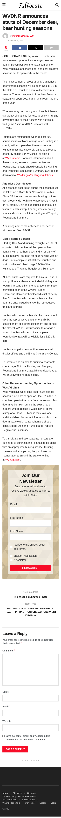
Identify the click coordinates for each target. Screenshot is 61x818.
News (5, 794)
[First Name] (30, 523)
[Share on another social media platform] (51, 47)
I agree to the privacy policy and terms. (29, 546)
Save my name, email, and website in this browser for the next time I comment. (28, 739)
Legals (43, 804)
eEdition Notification (25, 555)
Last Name (16, 531)
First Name (16, 517)
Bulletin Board (28, 801)
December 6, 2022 (15, 40)
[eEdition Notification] (11, 556)
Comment (8, 652)
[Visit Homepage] (30, 5)
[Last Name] (30, 536)
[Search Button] (57, 5)
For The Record (9, 801)
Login (53, 804)
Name (6, 693)
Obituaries (17, 794)
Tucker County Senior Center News (19, 798)
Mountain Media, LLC (23, 36)
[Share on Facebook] (19, 47)
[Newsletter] (11, 560)
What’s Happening (11, 804)
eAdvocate (29, 804)
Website (6, 723)
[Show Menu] (4, 5)
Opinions (31, 794)
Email (13, 504)
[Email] (30, 510)
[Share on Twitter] (35, 47)
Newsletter (20, 560)
